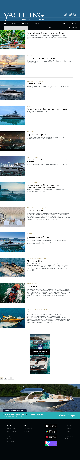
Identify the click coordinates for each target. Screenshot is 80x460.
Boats (9, 433)
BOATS (36, 23)
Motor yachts (11, 428)
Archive (26, 431)
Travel (9, 436)
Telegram (68, 433)
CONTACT (48, 27)
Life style (61, 23)
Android (67, 439)
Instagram (68, 431)
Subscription (28, 428)
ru (61, 14)
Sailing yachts (11, 431)
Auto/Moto (10, 441)
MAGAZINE (73, 27)
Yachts (25, 23)
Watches (10, 444)
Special (9, 439)
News (14, 23)
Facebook (68, 428)
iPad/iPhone (69, 436)
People (48, 23)
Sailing (74, 23)
